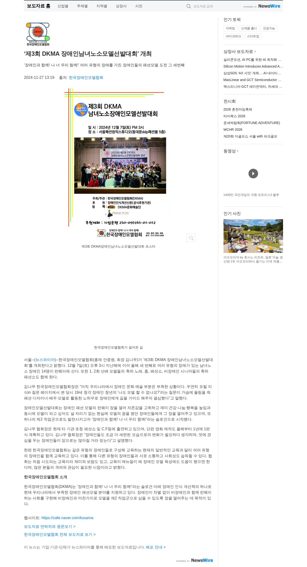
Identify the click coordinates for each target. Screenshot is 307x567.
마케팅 (230, 28)
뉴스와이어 (45, 360)
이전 (227, 236)
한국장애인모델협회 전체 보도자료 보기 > (60, 534)
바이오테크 (233, 36)
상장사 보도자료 (238, 51)
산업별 (63, 6)
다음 (279, 236)
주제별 (82, 6)
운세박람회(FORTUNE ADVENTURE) (252, 123)
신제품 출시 (249, 28)
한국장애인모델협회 (86, 77)
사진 (138, 6)
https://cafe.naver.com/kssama (67, 518)
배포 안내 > (155, 547)
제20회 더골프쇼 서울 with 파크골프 (250, 136)
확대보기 (191, 237)
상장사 (121, 6)
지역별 (101, 6)
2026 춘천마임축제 (238, 109)
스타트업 (253, 36)
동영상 (230, 151)
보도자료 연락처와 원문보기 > (50, 526)
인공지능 (269, 28)
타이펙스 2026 (234, 116)
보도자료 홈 (38, 5)
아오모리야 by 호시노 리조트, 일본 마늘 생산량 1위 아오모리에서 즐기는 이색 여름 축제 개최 (253, 261)
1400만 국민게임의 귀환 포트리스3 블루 (251, 195)
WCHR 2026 (233, 129)
